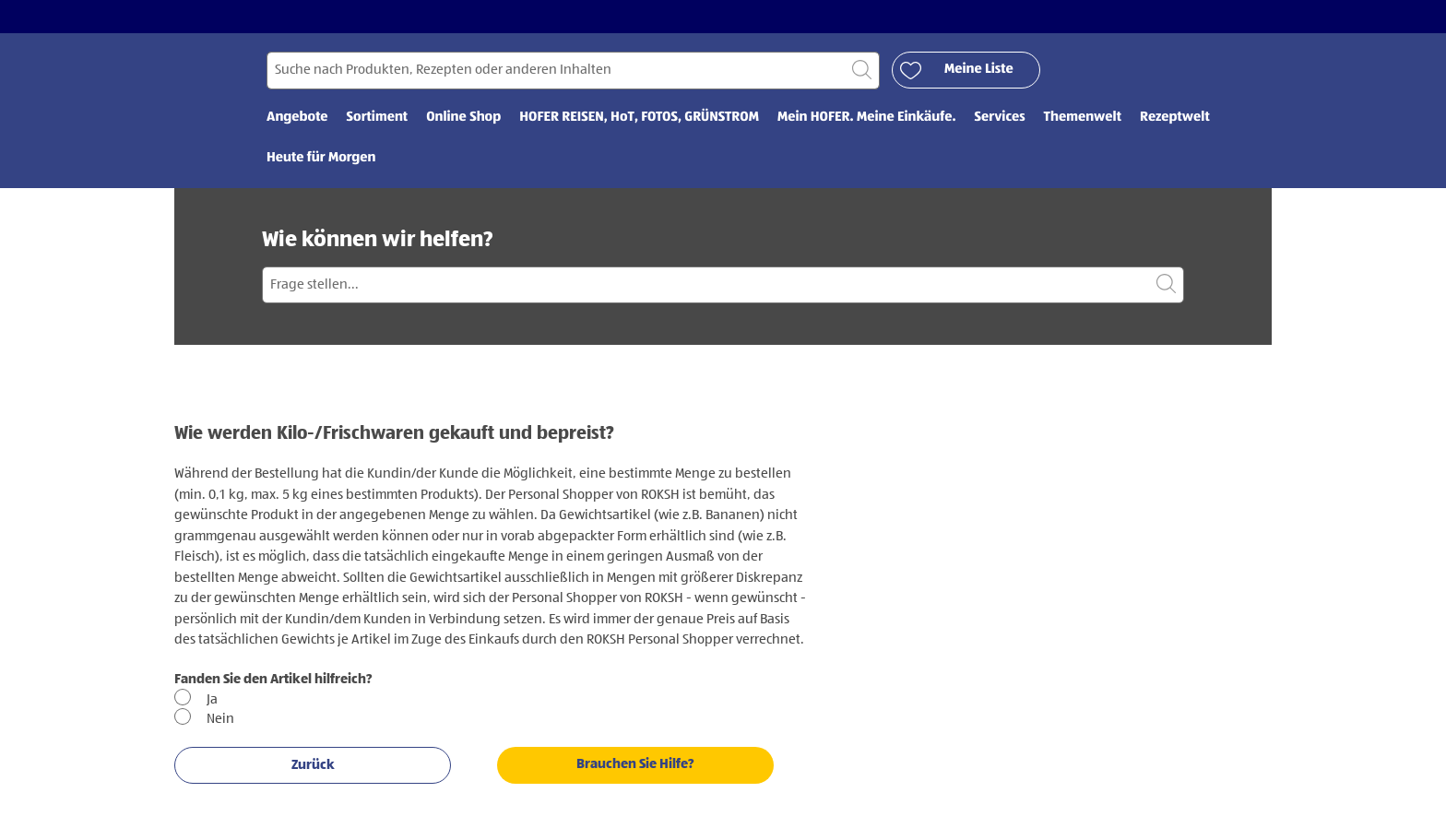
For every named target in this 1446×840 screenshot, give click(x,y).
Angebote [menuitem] (297, 117)
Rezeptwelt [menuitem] (1175, 117)
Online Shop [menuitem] (463, 117)
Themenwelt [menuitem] (1082, 117)
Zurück (313, 765)
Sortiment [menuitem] (378, 117)
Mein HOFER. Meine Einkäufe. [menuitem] (866, 117)
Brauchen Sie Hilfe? (635, 764)
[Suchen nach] (573, 70)
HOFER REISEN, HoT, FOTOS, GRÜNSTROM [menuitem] (639, 117)
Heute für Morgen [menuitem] (321, 158)
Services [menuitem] (1000, 117)
